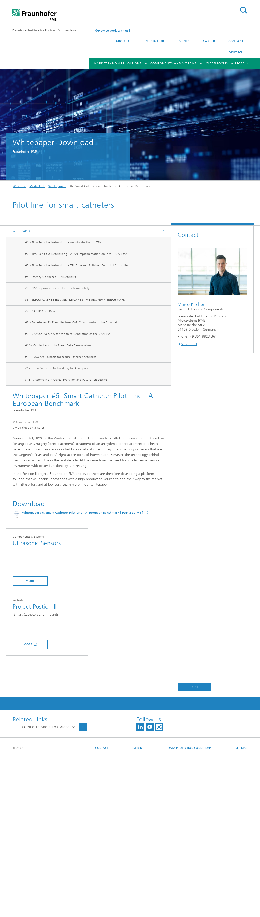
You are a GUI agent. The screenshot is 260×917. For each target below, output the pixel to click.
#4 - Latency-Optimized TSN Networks (50, 277)
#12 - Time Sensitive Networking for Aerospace (57, 368)
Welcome (19, 186)
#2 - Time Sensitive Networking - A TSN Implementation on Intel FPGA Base (76, 254)
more (30, 739)
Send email (189, 344)
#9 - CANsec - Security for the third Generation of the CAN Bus (68, 334)
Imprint (138, 906)
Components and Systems (173, 63)
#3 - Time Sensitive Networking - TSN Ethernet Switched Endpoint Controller (77, 265)
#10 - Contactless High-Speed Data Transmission (58, 345)
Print (194, 845)
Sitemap (241, 906)
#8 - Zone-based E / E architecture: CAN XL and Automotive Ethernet (71, 322)
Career (209, 41)
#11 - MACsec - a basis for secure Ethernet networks (60, 357)
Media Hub (155, 41)
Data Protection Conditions (190, 906)
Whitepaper (57, 186)
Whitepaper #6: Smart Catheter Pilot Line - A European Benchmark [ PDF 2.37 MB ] (83, 671)
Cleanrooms (217, 63)
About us (124, 41)
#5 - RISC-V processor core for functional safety (57, 288)
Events (183, 41)
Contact (236, 41)
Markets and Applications (117, 63)
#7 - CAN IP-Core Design (42, 311)
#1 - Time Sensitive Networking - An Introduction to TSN (63, 242)
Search (243, 10)
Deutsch (236, 52)
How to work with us (113, 30)
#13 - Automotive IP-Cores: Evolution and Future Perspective (66, 379)
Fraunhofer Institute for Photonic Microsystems (44, 30)
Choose (83, 885)
